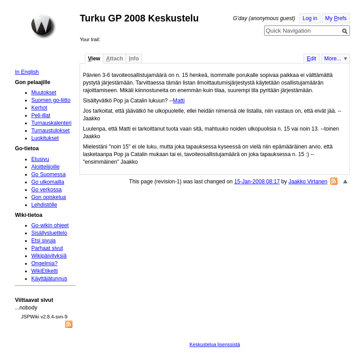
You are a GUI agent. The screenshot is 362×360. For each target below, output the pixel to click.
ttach (114, 58)
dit (311, 58)
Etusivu (40, 159)
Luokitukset (45, 138)
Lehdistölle (44, 205)
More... (332, 58)
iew (94, 58)
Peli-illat (41, 115)
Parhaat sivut (47, 248)
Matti (179, 100)
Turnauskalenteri (51, 123)
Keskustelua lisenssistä (214, 344)
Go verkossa (46, 189)
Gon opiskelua (48, 197)
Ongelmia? (44, 263)
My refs (336, 18)
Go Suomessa (48, 174)
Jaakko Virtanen (308, 181)
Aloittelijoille (45, 167)
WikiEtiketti (44, 271)
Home (43, 26)
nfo (134, 58)
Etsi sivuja (43, 240)
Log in (310, 18)
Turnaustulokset (50, 130)
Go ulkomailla (47, 182)
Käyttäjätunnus (49, 278)
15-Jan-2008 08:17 (257, 181)
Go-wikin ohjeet (50, 225)
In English (26, 72)
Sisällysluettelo (49, 233)
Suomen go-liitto (51, 100)
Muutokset (43, 92)
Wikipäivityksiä (49, 256)
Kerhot (39, 108)
